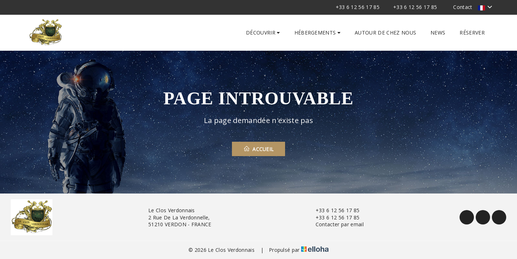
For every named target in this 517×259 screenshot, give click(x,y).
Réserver (472, 32)
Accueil (258, 149)
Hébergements (317, 32)
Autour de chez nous (385, 32)
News (437, 32)
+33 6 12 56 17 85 (333, 210)
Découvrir (263, 32)
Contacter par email (335, 224)
